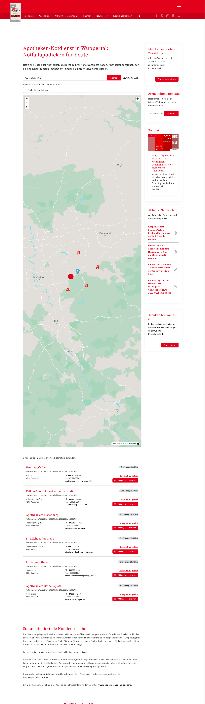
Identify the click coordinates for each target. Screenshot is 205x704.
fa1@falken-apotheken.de (76, 505)
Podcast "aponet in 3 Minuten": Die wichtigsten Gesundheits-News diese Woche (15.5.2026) (163, 163)
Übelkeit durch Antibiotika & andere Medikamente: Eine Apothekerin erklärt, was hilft (158, 252)
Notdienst (29, 15)
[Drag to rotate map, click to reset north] (27, 107)
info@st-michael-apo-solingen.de (79, 552)
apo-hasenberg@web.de (75, 528)
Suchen (113, 77)
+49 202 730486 (74, 499)
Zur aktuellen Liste (167, 79)
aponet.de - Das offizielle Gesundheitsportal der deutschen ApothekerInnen (42, 7)
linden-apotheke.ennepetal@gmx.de (80, 575)
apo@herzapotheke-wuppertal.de (79, 481)
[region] (82, 271)
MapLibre (116, 444)
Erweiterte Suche (131, 77)
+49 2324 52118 (74, 594)
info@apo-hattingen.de (75, 599)
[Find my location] (138, 99)
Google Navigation (128, 475)
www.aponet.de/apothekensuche (114, 684)
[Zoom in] (27, 99)
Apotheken (44, 15)
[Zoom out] (27, 103)
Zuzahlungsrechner (122, 15)
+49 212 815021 (74, 546)
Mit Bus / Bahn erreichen (127, 480)
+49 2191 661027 (75, 523)
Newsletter (101, 15)
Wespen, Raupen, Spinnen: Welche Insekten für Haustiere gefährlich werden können (159, 233)
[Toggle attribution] (138, 443)
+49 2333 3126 (74, 570)
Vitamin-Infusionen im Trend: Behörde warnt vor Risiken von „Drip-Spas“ (159, 269)
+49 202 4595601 (75, 475)
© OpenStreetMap (128, 444)
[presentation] (139, 16)
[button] (78, 272)
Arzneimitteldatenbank (66, 15)
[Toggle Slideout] (179, 6)
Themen (87, 15)
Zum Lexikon (170, 345)
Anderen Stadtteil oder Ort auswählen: (41, 84)
